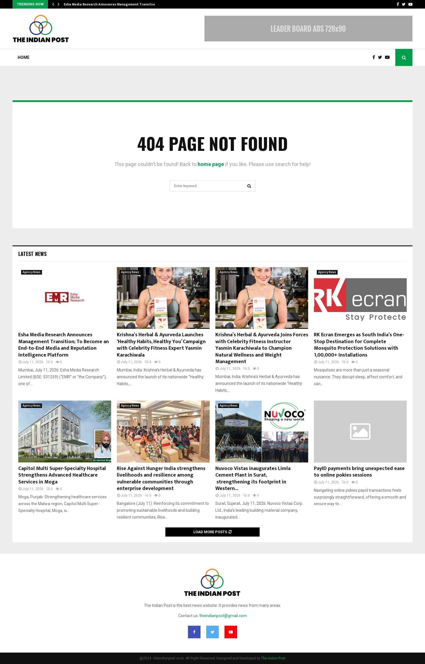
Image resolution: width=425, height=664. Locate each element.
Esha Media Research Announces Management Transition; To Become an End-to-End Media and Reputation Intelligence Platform (63, 345)
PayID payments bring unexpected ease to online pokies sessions (359, 471)
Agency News (32, 272)
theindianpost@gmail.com (223, 615)
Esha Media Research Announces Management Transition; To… (115, 4)
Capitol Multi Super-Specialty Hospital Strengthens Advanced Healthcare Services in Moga (62, 475)
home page (211, 164)
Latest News (32, 253)
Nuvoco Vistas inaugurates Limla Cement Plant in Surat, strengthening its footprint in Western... (252, 478)
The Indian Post (273, 658)
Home (23, 57)
